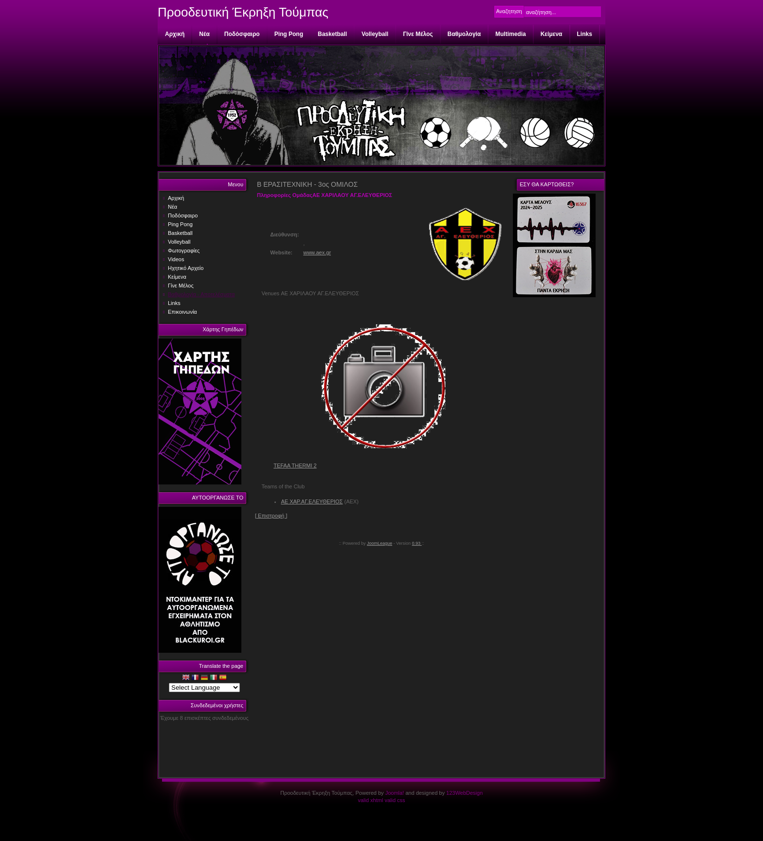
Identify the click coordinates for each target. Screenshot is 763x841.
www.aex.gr (317, 252)
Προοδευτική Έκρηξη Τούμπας (243, 12)
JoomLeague (379, 543)
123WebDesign (464, 793)
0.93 (417, 543)
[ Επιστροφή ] (271, 516)
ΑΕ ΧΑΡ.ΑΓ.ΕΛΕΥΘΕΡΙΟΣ (312, 501)
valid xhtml (370, 800)
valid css (394, 800)
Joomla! (394, 793)
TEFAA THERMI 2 (294, 465)
